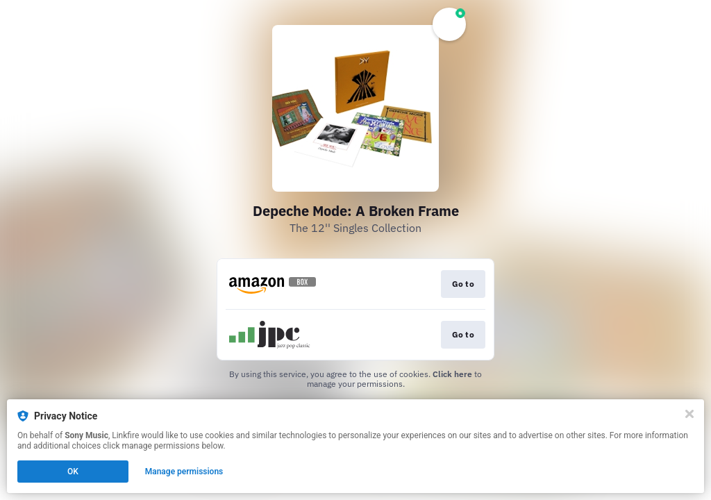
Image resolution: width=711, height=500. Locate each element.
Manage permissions (184, 471)
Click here (452, 374)
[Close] (689, 414)
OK (72, 471)
